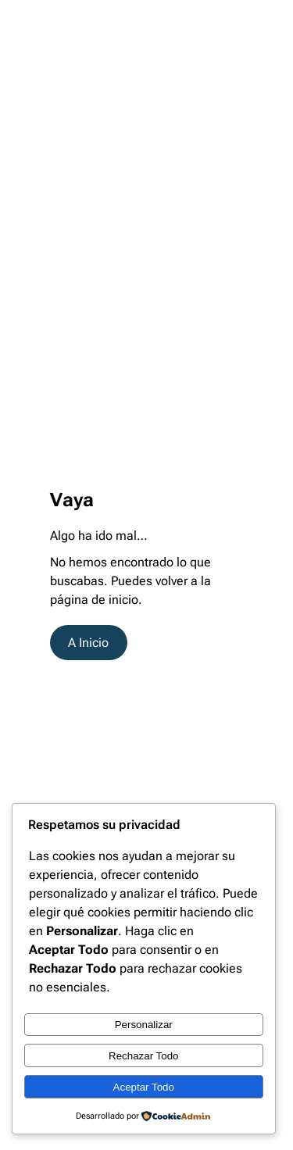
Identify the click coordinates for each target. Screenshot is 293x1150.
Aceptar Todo (143, 1087)
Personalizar (144, 1024)
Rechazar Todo (143, 1056)
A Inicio (88, 642)
